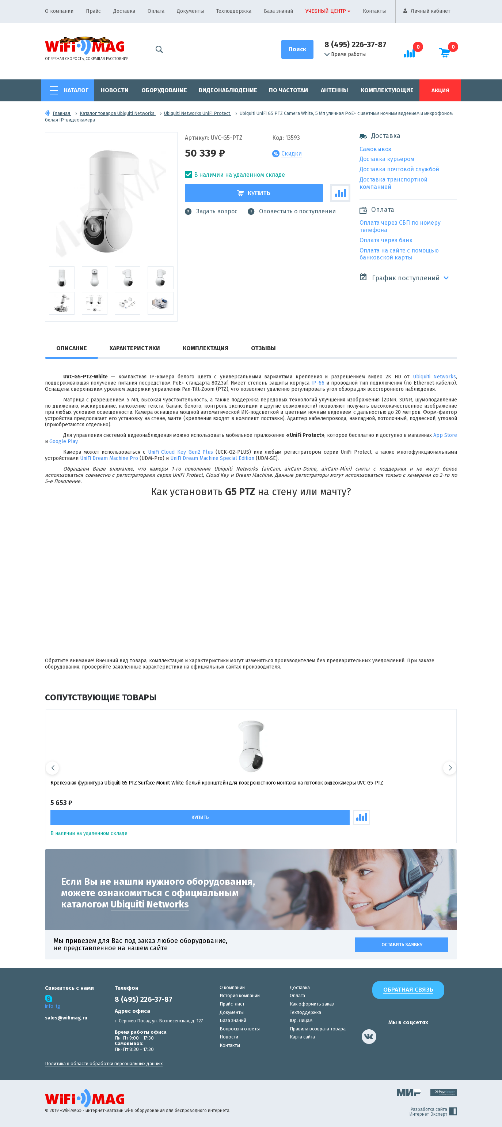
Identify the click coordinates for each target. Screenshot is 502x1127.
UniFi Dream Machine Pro (109, 458)
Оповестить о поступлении (292, 211)
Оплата (156, 11)
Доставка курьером (387, 159)
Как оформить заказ (312, 1003)
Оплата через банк (386, 240)
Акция (440, 90)
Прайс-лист (232, 1003)
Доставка (124, 11)
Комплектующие (387, 90)
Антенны (334, 90)
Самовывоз (375, 149)
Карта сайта (302, 1037)
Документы (190, 11)
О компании (59, 11)
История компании (240, 995)
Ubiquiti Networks (434, 377)
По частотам (288, 90)
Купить (253, 193)
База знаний (278, 11)
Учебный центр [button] (325, 11)
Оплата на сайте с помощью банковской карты (399, 254)
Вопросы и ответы (240, 1028)
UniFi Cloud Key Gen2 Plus (180, 452)
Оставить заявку (401, 944)
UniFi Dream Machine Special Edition (212, 458)
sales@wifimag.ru (66, 1017)
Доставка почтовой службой (399, 169)
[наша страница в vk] (369, 1036)
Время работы (345, 54)
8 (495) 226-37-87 (355, 44)
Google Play (63, 441)
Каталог (76, 90)
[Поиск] (297, 49)
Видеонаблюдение (228, 90)
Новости (115, 90)
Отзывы (263, 348)
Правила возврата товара (318, 1028)
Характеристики (135, 348)
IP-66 (317, 383)
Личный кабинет (430, 11)
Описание (71, 348)
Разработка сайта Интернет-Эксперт (433, 1111)
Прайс (93, 11)
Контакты (374, 11)
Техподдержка (233, 11)
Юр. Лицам (301, 1020)
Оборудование (164, 90)
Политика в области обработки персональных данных (104, 1063)
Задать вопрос (211, 211)
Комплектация (205, 348)
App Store (445, 435)
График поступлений (400, 277)
